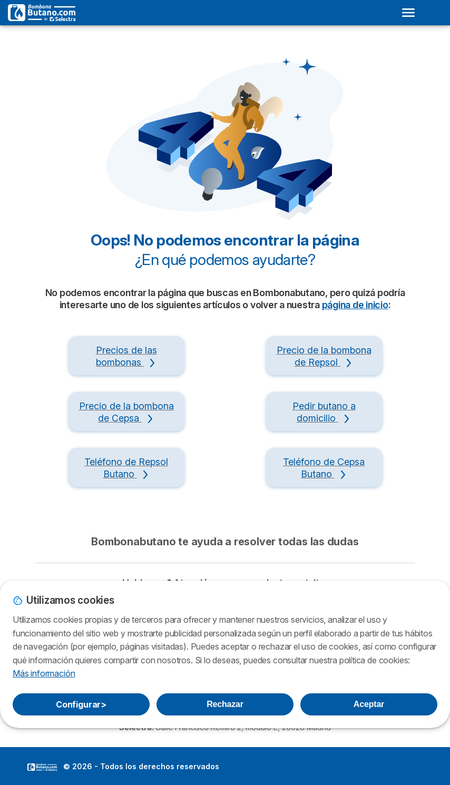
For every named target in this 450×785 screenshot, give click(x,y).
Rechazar (225, 704)
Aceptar (369, 704)
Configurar (81, 704)
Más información (44, 673)
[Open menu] (408, 12)
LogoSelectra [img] (42, 767)
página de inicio (355, 304)
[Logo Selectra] (41, 12)
